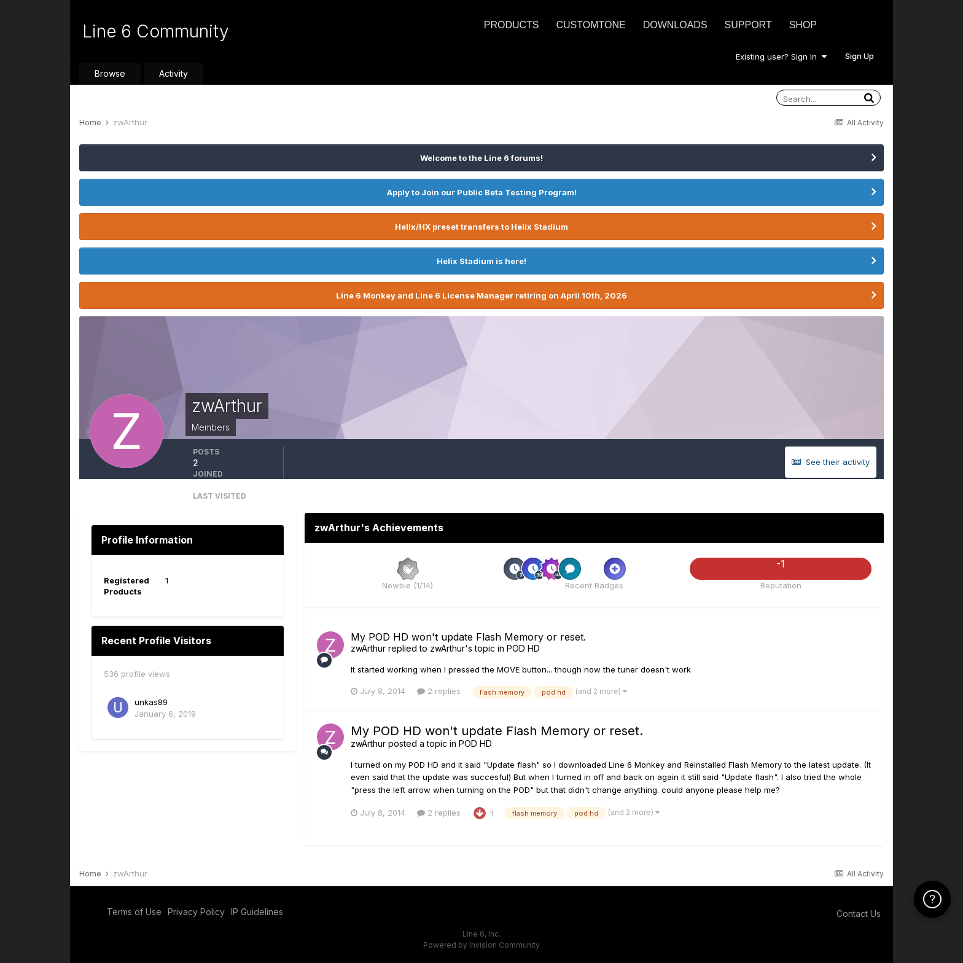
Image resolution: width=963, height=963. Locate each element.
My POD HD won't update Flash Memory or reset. (468, 637)
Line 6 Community (155, 31)
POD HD (523, 648)
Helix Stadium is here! (481, 261)
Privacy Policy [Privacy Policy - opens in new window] (196, 911)
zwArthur (368, 648)
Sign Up (859, 56)
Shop (803, 25)
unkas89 (151, 702)
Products (511, 25)
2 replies (439, 691)
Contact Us (858, 913)
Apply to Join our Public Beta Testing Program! (482, 192)
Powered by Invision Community (481, 944)
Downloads (675, 25)
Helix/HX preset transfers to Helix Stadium (481, 227)
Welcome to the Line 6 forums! (481, 158)
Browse (110, 73)
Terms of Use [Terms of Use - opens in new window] (134, 911)
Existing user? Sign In (781, 56)
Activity (173, 73)
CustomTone (590, 25)
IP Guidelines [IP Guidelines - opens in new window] (257, 911)
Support (748, 25)
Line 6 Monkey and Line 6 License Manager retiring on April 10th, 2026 (481, 295)
